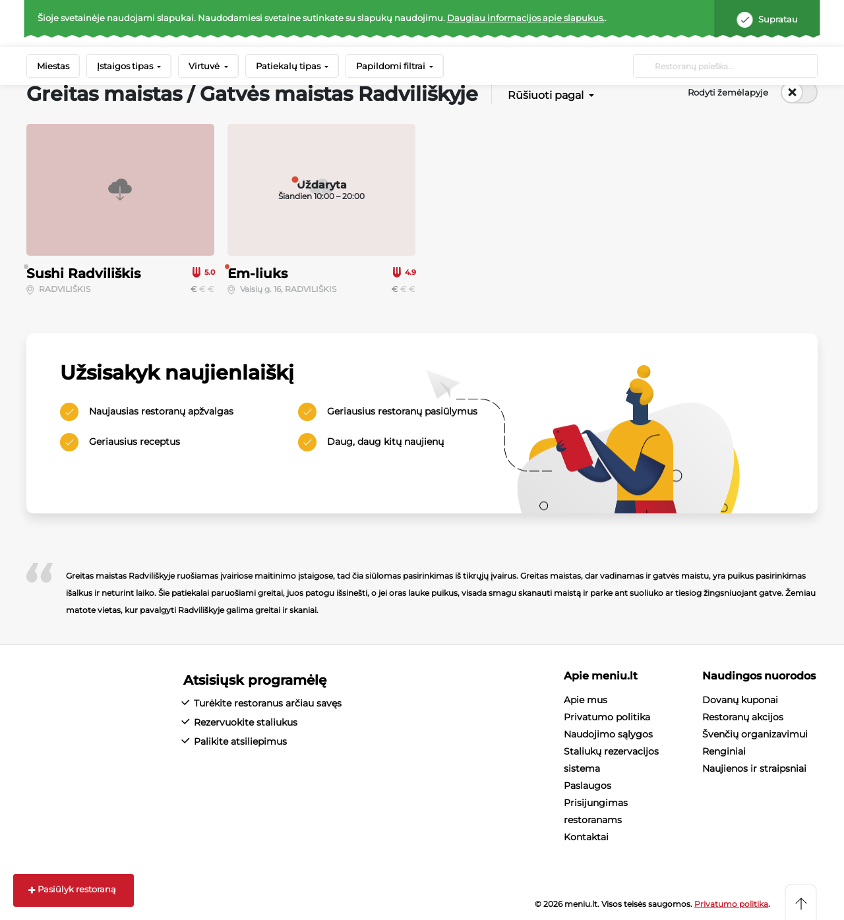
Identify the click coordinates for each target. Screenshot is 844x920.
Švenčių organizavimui (755, 734)
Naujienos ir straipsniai (754, 768)
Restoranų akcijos (742, 717)
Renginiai (724, 751)
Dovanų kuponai (740, 700)
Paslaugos (587, 785)
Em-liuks (257, 273)
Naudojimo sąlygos (608, 734)
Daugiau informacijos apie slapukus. (526, 18)
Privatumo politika (607, 717)
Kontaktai (586, 837)
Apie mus (585, 700)
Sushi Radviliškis (83, 273)
